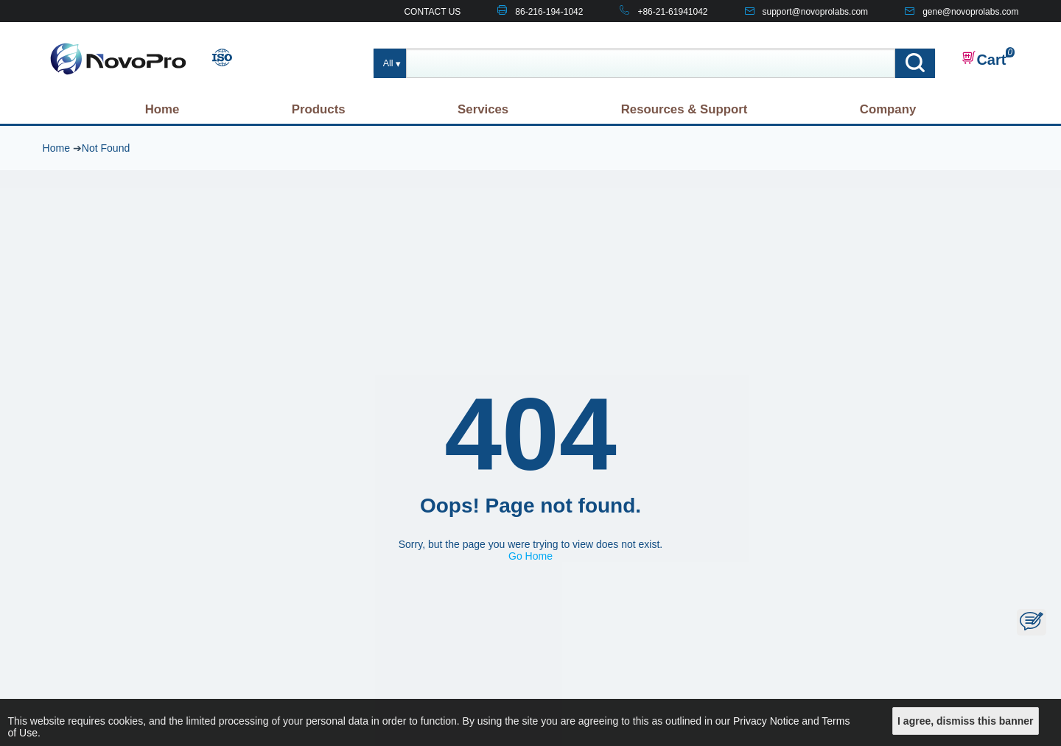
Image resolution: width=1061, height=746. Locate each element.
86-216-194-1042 (549, 12)
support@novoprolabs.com (816, 12)
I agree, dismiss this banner (965, 721)
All (388, 63)
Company (888, 109)
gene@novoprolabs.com (970, 12)
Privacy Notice (766, 721)
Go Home (530, 556)
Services (483, 109)
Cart (984, 59)
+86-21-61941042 (672, 12)
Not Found (106, 148)
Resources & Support (684, 109)
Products (319, 109)
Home (162, 109)
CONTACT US (432, 12)
